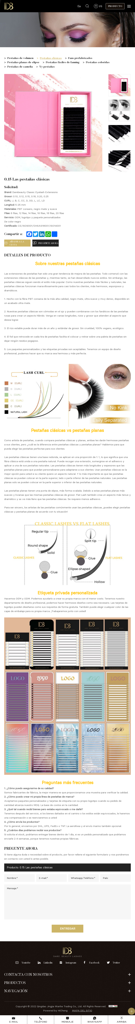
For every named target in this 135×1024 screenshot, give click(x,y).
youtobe (25, 962)
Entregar (67, 928)
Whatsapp (94, 1021)
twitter (116, 962)
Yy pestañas (47, 66)
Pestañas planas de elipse (23, 62)
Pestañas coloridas (98, 62)
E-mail (13, 1021)
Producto (115, 6)
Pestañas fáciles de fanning (62, 62)
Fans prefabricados (80, 58)
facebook (94, 962)
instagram (71, 962)
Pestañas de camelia (20, 66)
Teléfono (40, 1021)
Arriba (122, 1021)
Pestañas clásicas (51, 58)
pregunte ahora (48, 243)
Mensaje (67, 1021)
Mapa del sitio (82, 1010)
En (79, 6)
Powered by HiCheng (55, 1010)
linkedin (48, 962)
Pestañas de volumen (20, 58)
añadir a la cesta (16, 243)
